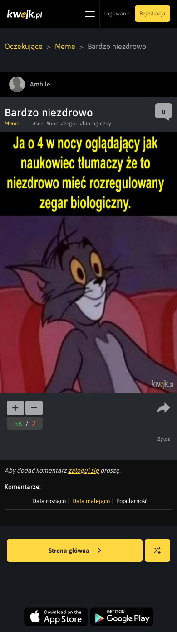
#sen (38, 123)
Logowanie (116, 13)
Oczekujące (24, 46)
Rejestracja (152, 13)
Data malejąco (91, 501)
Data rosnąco (49, 501)
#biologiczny (95, 123)
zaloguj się (83, 470)
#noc (52, 123)
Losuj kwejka (161, 555)
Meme (65, 46)
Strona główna (75, 551)
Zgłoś (164, 439)
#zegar (69, 123)
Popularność (132, 501)
